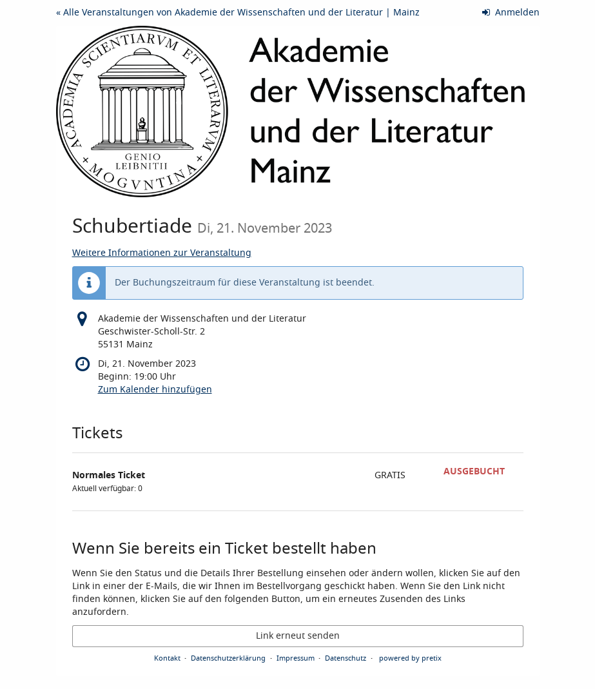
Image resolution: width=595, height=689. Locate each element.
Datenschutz (345, 658)
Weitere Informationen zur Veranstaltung (161, 253)
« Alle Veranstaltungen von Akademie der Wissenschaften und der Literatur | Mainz (238, 12)
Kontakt (167, 658)
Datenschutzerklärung (228, 658)
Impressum (296, 658)
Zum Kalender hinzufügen (155, 389)
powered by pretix (410, 658)
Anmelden (511, 12)
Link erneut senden (298, 636)
